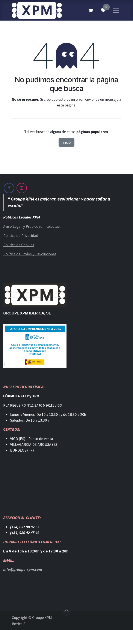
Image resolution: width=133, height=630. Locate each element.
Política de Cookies (18, 244)
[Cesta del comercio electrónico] (90, 10)
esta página (66, 105)
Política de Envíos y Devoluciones (29, 253)
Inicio (66, 142)
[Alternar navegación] (116, 10)
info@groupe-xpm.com (22, 569)
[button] (66, 611)
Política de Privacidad (20, 235)
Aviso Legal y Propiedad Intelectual (31, 226)
